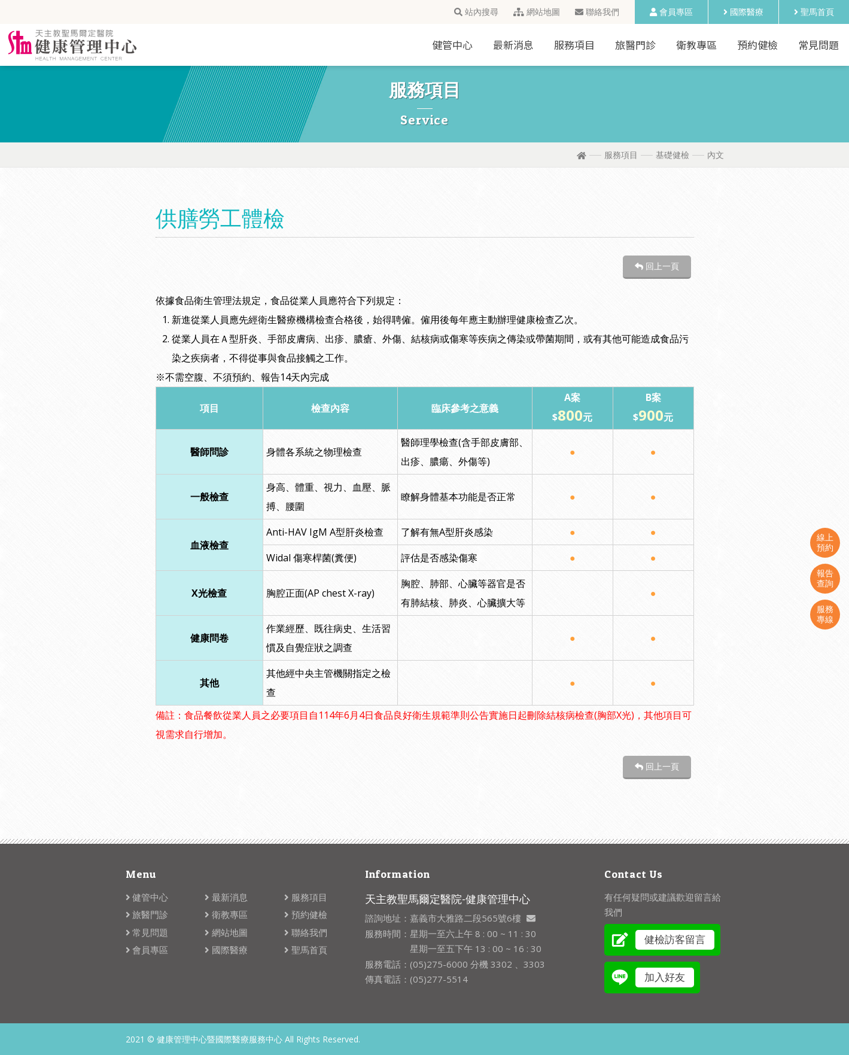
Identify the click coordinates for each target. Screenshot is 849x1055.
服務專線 (825, 614)
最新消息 (513, 44)
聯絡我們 (597, 11)
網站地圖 (536, 11)
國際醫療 (743, 11)
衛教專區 (696, 44)
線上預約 (825, 542)
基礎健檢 (672, 154)
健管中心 (452, 44)
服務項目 (574, 44)
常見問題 (818, 44)
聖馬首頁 (814, 11)
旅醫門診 (635, 44)
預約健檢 (757, 44)
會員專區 (671, 11)
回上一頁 (657, 266)
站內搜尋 (476, 11)
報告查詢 (825, 578)
